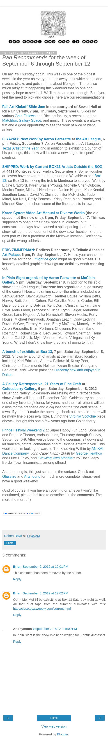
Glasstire (9, 476)
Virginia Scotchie (82, 416)
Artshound (32, 476)
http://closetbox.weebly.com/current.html (42, 608)
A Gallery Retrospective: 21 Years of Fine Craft (41, 384)
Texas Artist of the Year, (20, 148)
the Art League (88, 139)
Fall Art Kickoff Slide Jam (23, 107)
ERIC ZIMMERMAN (18, 250)
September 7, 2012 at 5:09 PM (55, 629)
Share (10, 543)
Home (53, 717)
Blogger (62, 734)
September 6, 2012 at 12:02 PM (45, 593)
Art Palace (11, 255)
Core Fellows (25, 116)
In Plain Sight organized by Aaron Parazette (39, 278)
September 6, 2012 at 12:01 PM (45, 566)
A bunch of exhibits (18, 352)
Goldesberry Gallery (19, 389)
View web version (54, 726)
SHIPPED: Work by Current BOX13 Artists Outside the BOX (52, 167)
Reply (17, 579)
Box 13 (45, 352)
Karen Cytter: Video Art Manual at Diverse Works (43, 213)
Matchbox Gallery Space (21, 120)
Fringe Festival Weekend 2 (23, 430)
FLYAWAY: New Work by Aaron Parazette (36, 139)
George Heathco (89, 453)
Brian (17, 566)
